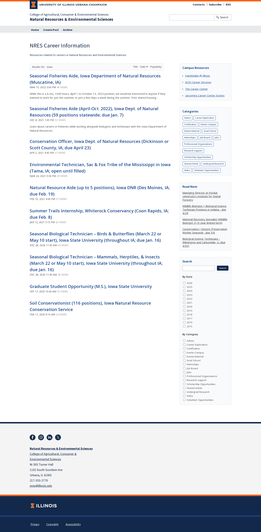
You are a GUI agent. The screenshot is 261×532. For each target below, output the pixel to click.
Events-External (191, 130)
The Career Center (196, 89)
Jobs (216, 137)
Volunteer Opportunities (206, 170)
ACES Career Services (198, 82)
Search (224, 17)
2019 (189, 310)
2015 (189, 326)
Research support (193, 150)
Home (35, 30)
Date (144, 66)
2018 (189, 314)
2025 (189, 286)
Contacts (199, 5)
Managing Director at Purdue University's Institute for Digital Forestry (201, 196)
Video (187, 170)
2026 (189, 283)
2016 (189, 322)
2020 (189, 306)
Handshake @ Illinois (197, 75)
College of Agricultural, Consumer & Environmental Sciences (69, 15)
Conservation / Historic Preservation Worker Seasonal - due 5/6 (204, 230)
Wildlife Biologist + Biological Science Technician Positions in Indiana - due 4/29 (204, 209)
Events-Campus (208, 124)
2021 (189, 302)
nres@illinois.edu (41, 486)
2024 (189, 290)
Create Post (51, 30)
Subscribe (215, 5)
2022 (189, 298)
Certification (190, 124)
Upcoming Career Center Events (205, 95)
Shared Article (191, 163)
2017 (189, 318)
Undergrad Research (213, 163)
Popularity (156, 66)
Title (136, 66)
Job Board (205, 137)
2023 (189, 294)
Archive (67, 30)
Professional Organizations (198, 144)
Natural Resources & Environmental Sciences (71, 19)
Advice (187, 117)
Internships (190, 137)
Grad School (210, 130)
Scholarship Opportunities (197, 157)
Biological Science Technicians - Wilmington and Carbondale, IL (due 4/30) (203, 242)
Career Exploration (204, 117)
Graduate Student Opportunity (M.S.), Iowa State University (91, 286)
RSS (228, 5)
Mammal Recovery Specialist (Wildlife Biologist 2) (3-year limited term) (204, 221)
